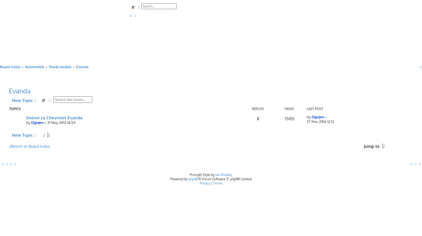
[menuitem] (131, 15)
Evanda (20, 91)
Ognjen (37, 122)
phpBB (193, 179)
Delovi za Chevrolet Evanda (54, 117)
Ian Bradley (223, 175)
